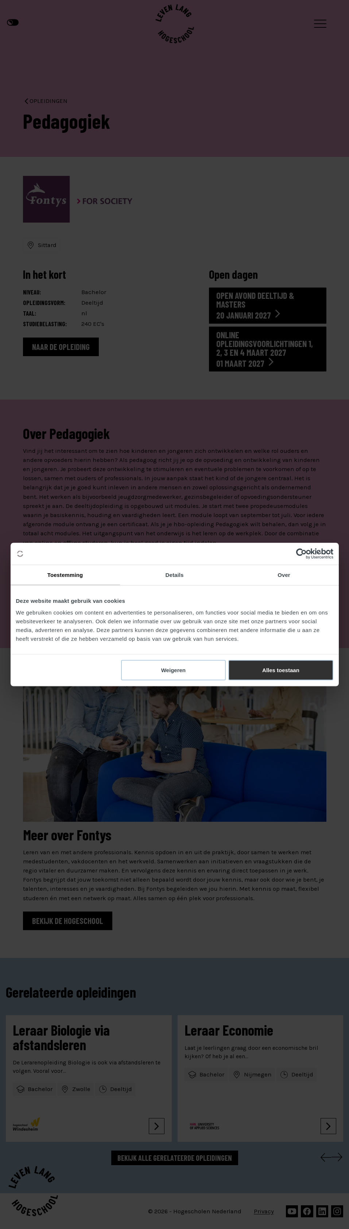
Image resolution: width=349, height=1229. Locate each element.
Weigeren (173, 670)
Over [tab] (284, 575)
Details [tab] (175, 575)
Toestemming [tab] (65, 575)
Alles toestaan (280, 670)
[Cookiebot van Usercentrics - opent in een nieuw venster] (301, 553)
